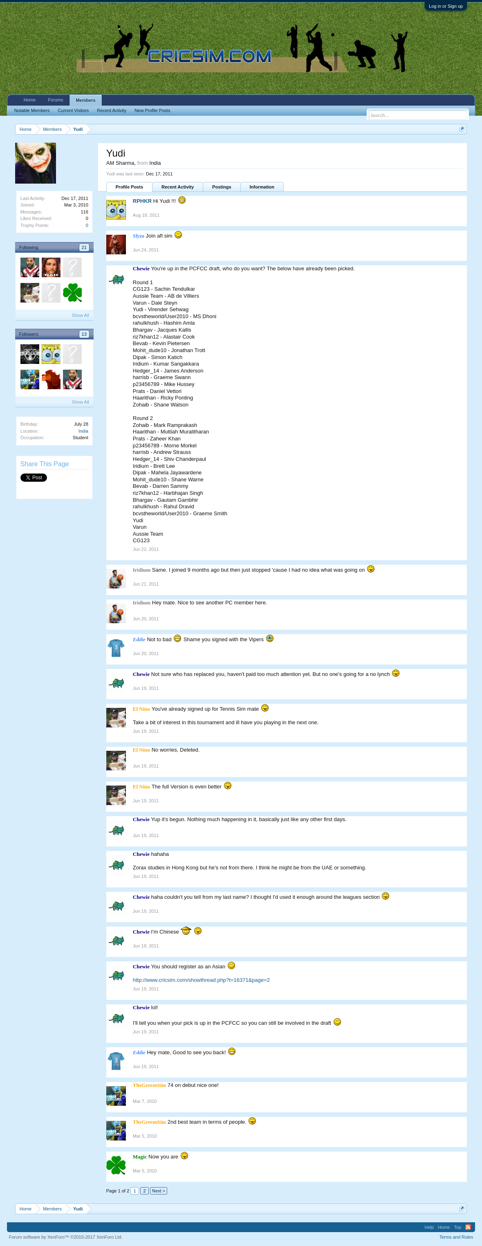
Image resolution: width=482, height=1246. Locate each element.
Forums (55, 99)
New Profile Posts (152, 110)
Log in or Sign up (446, 6)
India (83, 431)
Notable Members (32, 110)
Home (30, 99)
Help (429, 1227)
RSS (468, 1227)
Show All (80, 315)
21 (84, 247)
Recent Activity (177, 186)
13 (84, 334)
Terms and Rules (456, 1237)
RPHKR (142, 201)
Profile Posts (129, 186)
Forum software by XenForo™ (66, 1237)
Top (457, 1227)
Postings (221, 186)
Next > (158, 1190)
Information (262, 186)
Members (85, 100)
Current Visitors (73, 110)
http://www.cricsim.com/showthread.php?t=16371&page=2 (201, 980)
